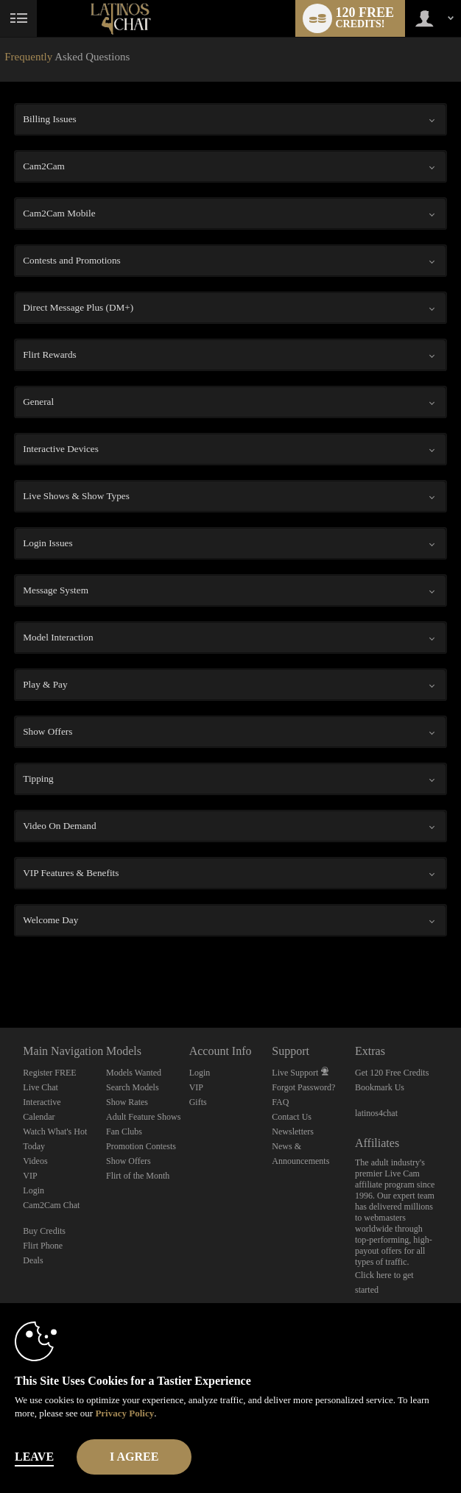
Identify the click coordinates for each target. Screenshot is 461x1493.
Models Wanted (133, 1072)
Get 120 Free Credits (392, 1072)
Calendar (38, 1117)
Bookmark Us (379, 1087)
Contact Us (292, 1117)
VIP (30, 1176)
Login (33, 1190)
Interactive (41, 1102)
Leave (34, 1456)
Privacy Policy (124, 1413)
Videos (35, 1161)
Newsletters (293, 1131)
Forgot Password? (303, 1087)
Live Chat (40, 1087)
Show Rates (127, 1102)
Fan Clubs (124, 1131)
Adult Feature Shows (143, 1117)
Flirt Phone (43, 1245)
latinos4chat (376, 1113)
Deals (33, 1260)
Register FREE (49, 1072)
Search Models (132, 1087)
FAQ (280, 1102)
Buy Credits (44, 1231)
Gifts (198, 1102)
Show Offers (128, 1161)
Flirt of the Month (137, 1176)
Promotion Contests (141, 1146)
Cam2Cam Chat (51, 1205)
